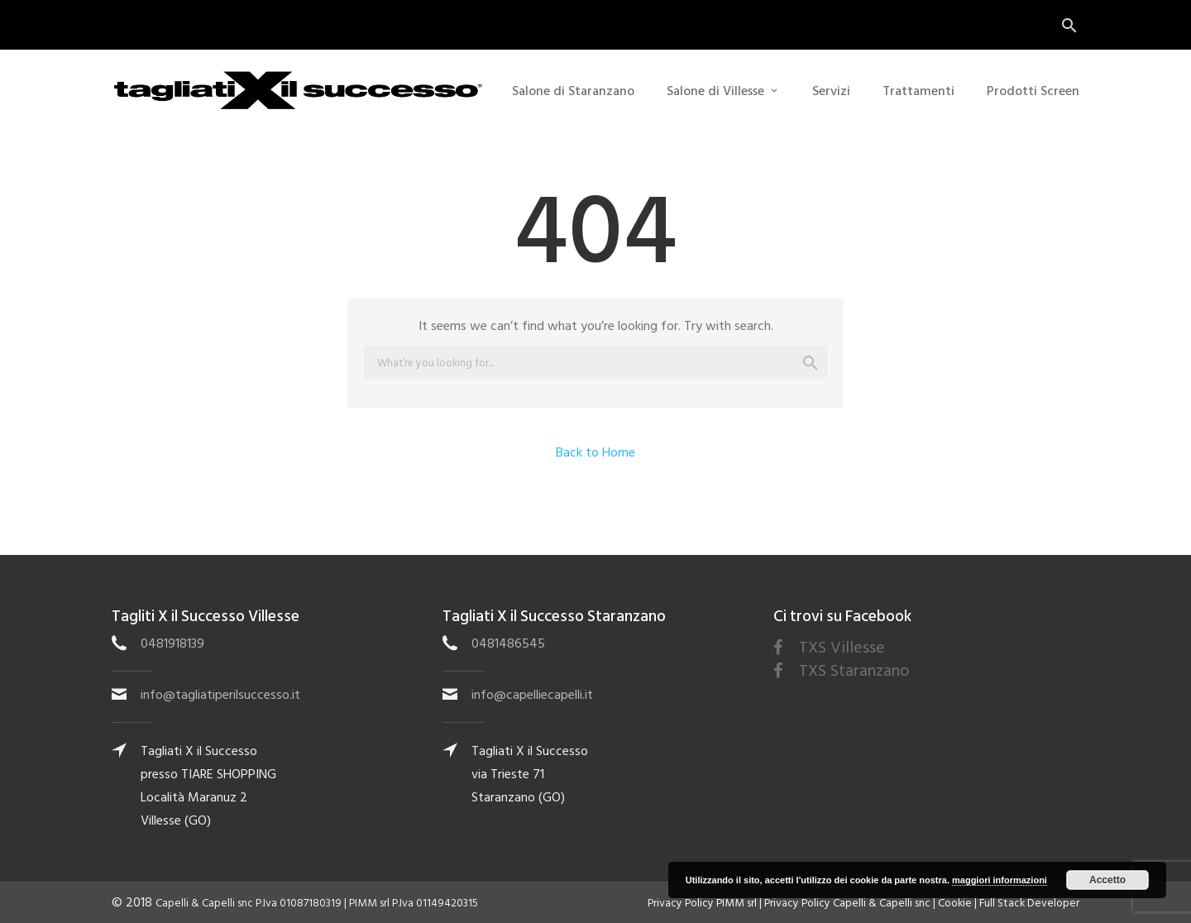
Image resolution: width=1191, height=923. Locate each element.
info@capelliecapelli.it (532, 694)
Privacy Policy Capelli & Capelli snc (847, 903)
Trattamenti (918, 91)
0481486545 (508, 643)
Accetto (1107, 880)
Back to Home (595, 452)
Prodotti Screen (1033, 91)
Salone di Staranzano (573, 91)
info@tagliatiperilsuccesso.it (220, 694)
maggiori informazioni (999, 880)
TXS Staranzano (854, 670)
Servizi (831, 91)
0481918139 (172, 643)
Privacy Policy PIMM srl (702, 903)
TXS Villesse (842, 647)
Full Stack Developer (1029, 903)
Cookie (955, 903)
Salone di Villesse (715, 91)
